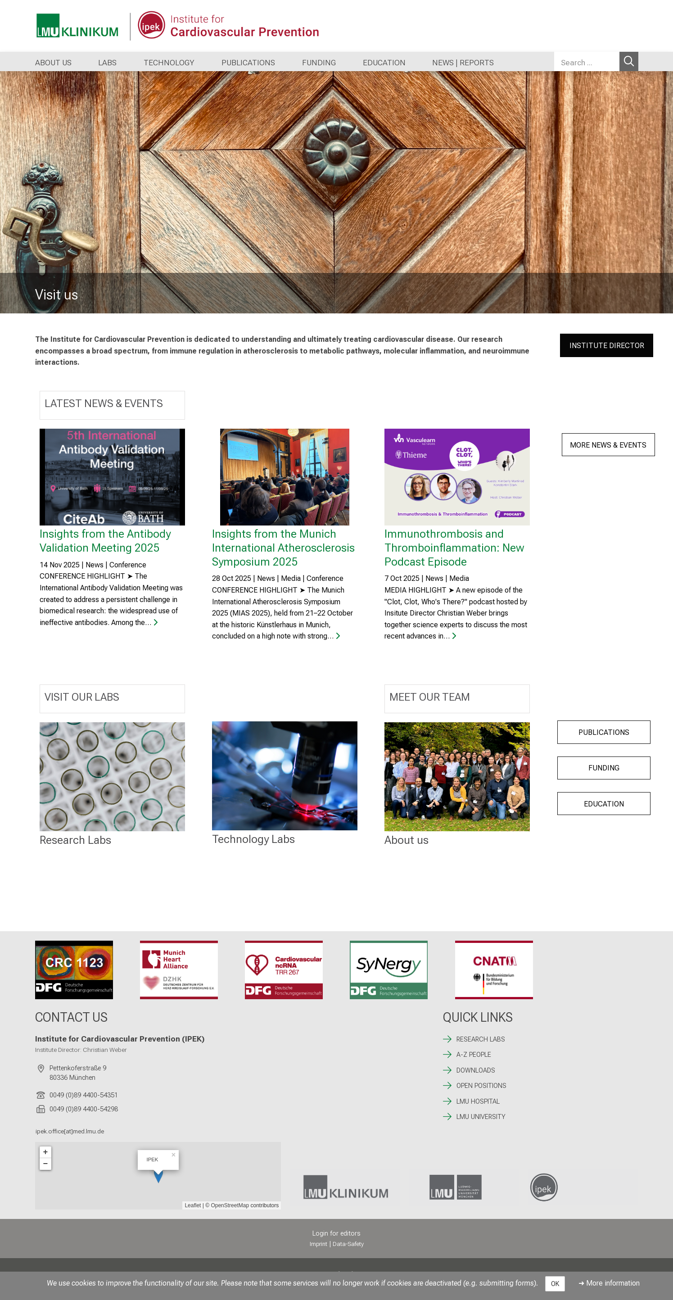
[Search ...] (586, 61)
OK (555, 1283)
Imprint (318, 1244)
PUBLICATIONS (603, 732)
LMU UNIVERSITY (481, 1117)
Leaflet (193, 1205)
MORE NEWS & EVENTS (608, 445)
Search (628, 61)
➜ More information (609, 1283)
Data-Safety (348, 1244)
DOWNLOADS (475, 1070)
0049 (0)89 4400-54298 (84, 1109)
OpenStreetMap (230, 1205)
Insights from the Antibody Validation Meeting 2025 (105, 540)
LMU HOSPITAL (478, 1101)
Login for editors (336, 1233)
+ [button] (45, 1152)
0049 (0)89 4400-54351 (84, 1095)
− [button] (45, 1164)
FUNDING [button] (319, 62)
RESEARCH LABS (480, 1039)
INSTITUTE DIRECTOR (606, 345)
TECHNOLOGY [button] (169, 62)
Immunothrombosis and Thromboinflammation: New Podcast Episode (454, 547)
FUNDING (603, 768)
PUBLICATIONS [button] (248, 62)
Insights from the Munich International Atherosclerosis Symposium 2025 (283, 547)
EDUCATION (604, 804)
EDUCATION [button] (384, 62)
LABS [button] (107, 62)
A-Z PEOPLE (473, 1055)
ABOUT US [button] (53, 62)
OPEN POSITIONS (481, 1086)
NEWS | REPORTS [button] (463, 62)
